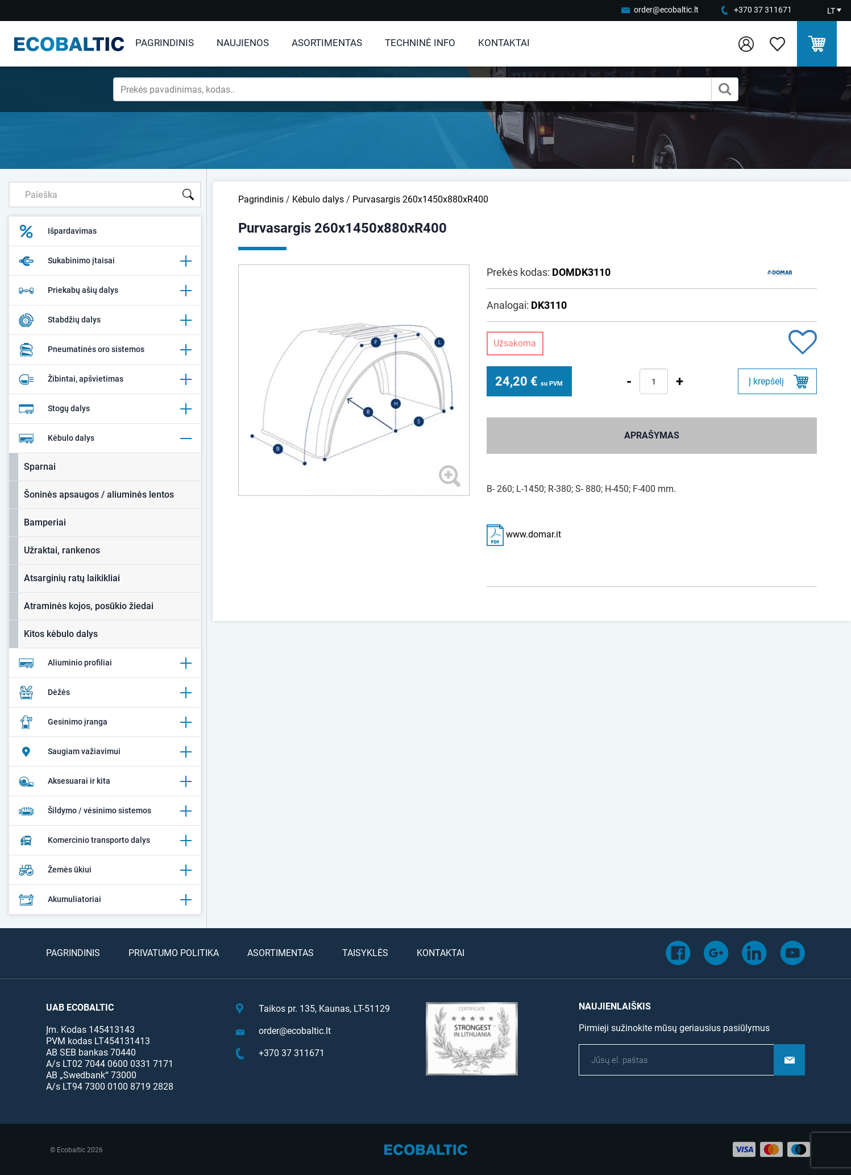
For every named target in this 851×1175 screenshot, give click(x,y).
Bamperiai (45, 522)
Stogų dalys (105, 409)
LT (831, 10)
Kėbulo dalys (105, 438)
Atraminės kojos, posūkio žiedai (88, 606)
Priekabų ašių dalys (105, 290)
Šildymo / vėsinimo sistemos (105, 811)
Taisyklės (365, 953)
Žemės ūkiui (105, 870)
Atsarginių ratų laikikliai (72, 578)
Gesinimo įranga (105, 722)
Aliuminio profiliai (105, 663)
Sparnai (40, 466)
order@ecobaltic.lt (666, 9)
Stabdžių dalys (105, 320)
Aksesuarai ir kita (105, 781)
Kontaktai (504, 42)
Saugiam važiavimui (105, 752)
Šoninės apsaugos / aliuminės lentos (99, 494)
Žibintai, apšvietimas (105, 379)
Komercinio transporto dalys (105, 840)
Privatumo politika (173, 953)
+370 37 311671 (763, 9)
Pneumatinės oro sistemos (105, 350)
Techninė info (420, 42)
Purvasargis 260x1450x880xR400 (420, 199)
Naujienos (243, 42)
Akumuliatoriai (105, 900)
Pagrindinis (164, 42)
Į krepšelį (766, 381)
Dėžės (105, 693)
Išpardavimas (57, 231)
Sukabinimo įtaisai (105, 261)
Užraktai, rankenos (62, 550)
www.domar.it (524, 534)
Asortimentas (327, 42)
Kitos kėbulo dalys (61, 633)
